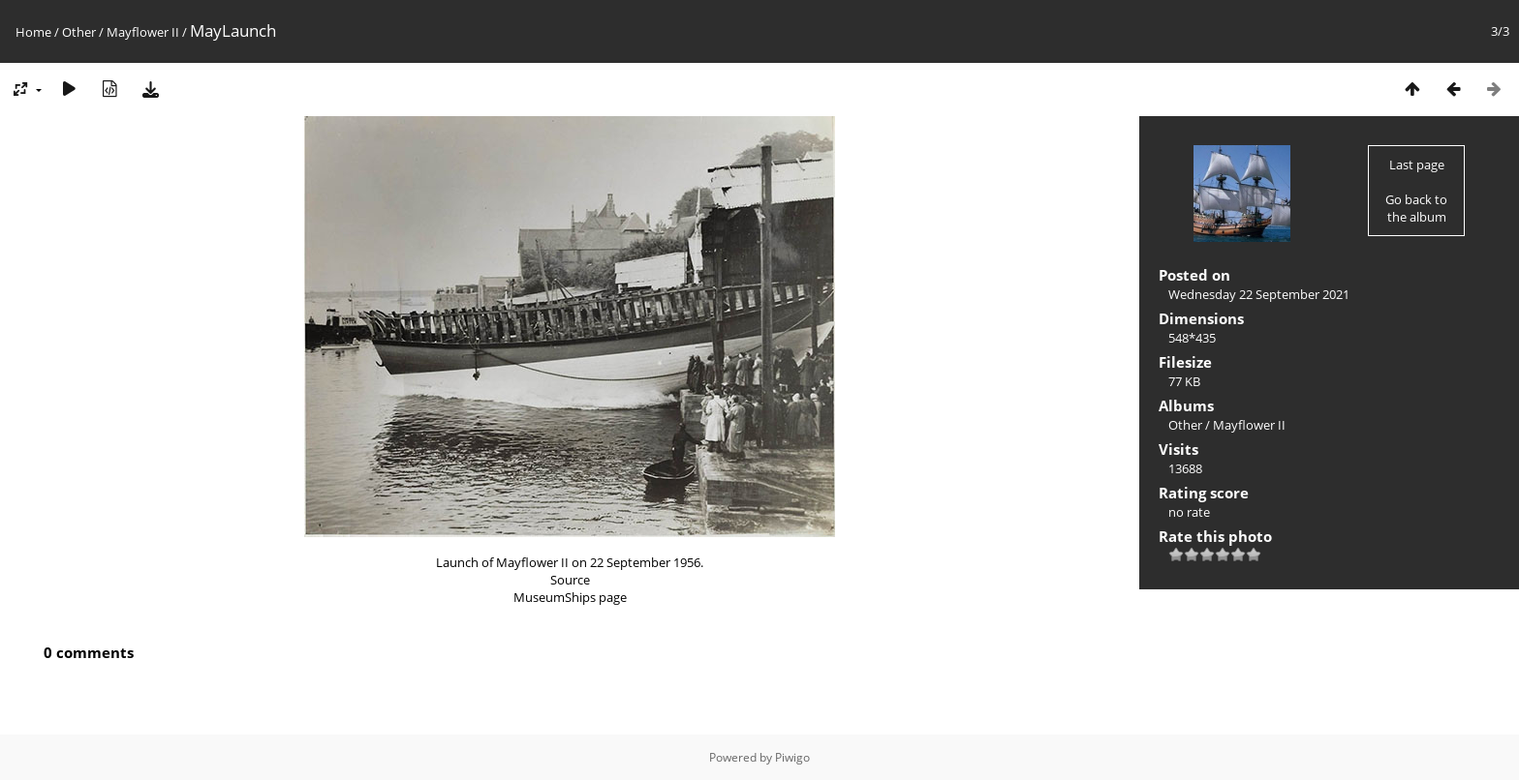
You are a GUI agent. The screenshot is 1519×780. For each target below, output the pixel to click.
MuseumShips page (570, 597)
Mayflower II (143, 32)
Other (79, 32)
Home (33, 32)
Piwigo (792, 757)
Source (570, 579)
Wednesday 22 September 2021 (1258, 294)
